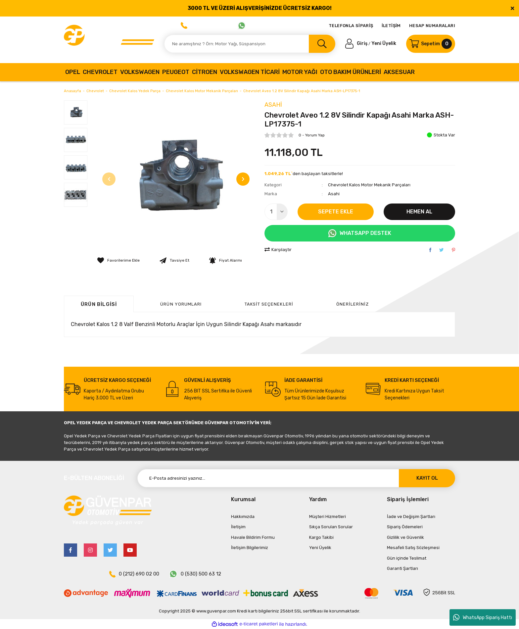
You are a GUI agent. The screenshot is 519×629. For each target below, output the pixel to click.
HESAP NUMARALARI (432, 25)
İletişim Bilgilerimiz (249, 547)
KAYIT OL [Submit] (427, 478)
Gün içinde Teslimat (406, 558)
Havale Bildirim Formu (253, 537)
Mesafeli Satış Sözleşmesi (413, 547)
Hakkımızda (243, 516)
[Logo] (109, 40)
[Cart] (430, 44)
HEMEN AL (419, 211)
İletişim (238, 526)
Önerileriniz (352, 304)
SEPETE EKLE (335, 211)
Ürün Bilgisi (99, 304)
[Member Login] (356, 43)
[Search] (249, 44)
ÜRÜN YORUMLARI (181, 304)
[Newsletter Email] (296, 478)
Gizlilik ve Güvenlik (405, 537)
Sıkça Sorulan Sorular (331, 526)
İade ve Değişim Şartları (411, 516)
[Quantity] (276, 212)
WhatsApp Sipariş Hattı (482, 617)
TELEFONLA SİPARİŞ (351, 25)
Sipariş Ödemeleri (405, 526)
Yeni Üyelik (383, 43)
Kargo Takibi (321, 537)
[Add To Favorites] (118, 260)
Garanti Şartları (402, 568)
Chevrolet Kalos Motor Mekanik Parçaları (369, 184)
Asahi (273, 104)
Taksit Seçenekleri (269, 304)
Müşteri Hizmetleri (327, 516)
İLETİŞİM (391, 25)
